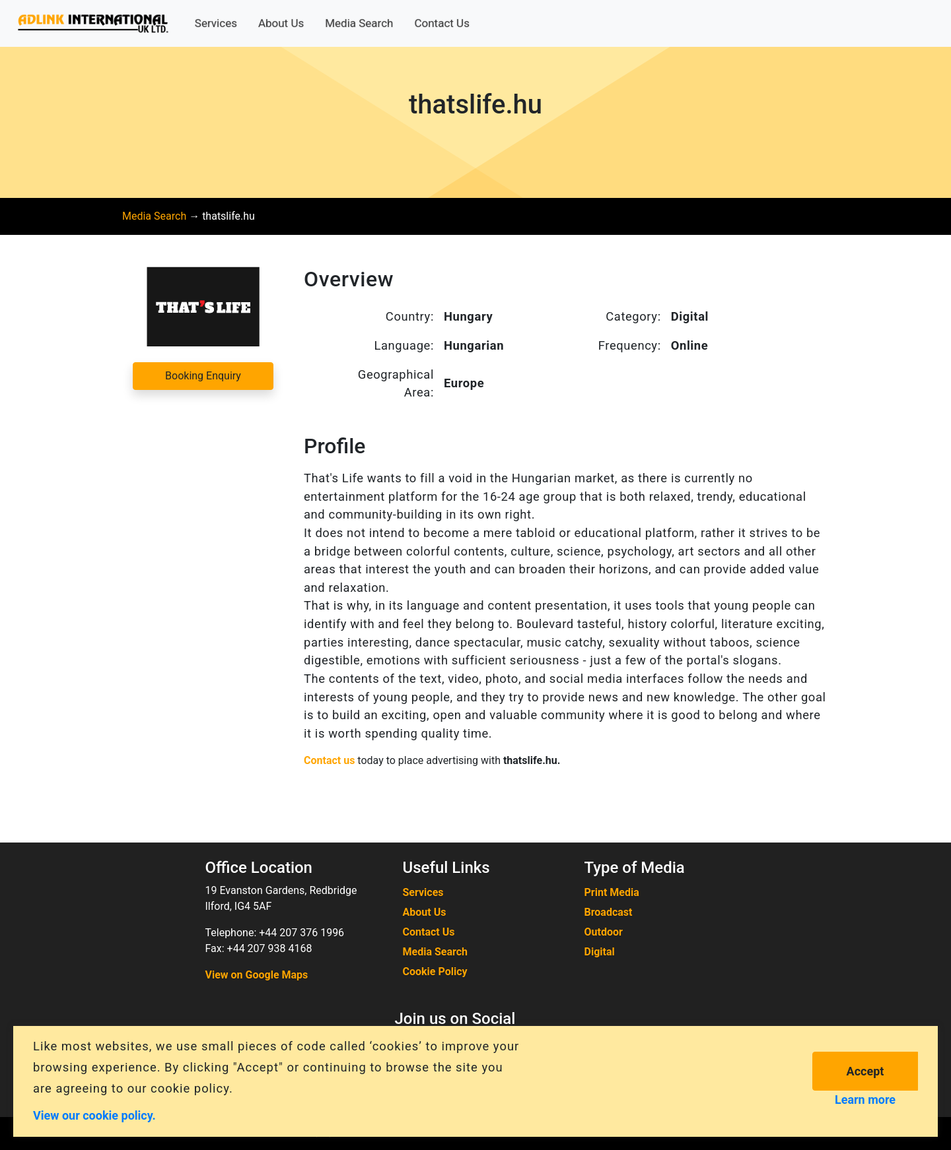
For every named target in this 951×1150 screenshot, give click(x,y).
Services (216, 23)
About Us (281, 23)
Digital (599, 951)
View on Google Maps (256, 975)
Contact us (329, 760)
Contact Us (441, 23)
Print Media (611, 892)
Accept (865, 1071)
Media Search (359, 23)
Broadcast (608, 912)
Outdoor (603, 932)
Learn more (865, 1099)
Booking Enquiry (203, 375)
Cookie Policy (435, 971)
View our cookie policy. (94, 1115)
